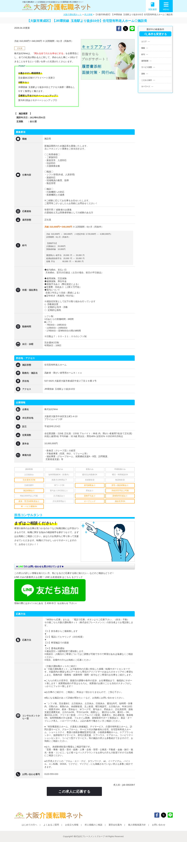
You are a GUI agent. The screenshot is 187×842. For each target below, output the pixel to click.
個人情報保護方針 (137, 824)
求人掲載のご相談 (93, 824)
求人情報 (88, 14)
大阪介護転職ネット (72, 14)
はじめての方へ (29, 824)
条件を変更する (155, 34)
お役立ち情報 (71, 824)
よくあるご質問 (51, 824)
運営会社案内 (115, 824)
